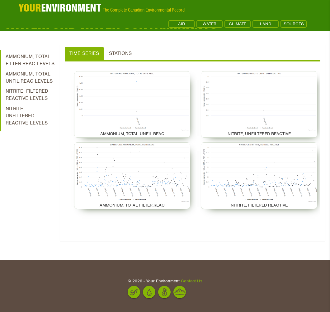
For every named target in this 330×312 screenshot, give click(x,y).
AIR (181, 24)
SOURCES (294, 24)
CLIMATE (237, 24)
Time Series (84, 53)
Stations (120, 53)
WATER (209, 24)
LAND (265, 24)
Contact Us (191, 281)
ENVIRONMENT (60, 8)
